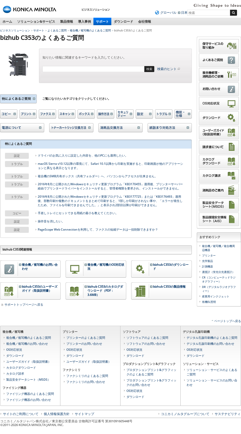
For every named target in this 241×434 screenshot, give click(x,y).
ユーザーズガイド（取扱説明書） (28, 361)
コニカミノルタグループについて (185, 414)
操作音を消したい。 (51, 221)
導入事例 (84, 21)
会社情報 (144, 21)
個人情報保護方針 (57, 414)
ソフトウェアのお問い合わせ (145, 344)
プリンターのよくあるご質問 (85, 338)
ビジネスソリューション (15, 30)
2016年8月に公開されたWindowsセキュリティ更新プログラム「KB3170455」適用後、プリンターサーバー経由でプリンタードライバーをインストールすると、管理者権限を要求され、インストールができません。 (110, 186)
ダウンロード (123, 21)
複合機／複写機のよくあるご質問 (90, 30)
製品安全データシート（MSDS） (28, 379)
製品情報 (66, 21)
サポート (102, 21)
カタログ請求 (15, 373)
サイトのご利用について (21, 414)
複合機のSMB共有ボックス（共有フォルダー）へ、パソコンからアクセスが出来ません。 (98, 176)
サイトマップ (84, 414)
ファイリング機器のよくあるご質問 (30, 394)
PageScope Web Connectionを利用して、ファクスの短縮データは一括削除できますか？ (98, 230)
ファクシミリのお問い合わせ (85, 382)
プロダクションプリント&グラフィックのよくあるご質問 (151, 372)
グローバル (168, 12)
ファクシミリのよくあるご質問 (87, 376)
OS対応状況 (14, 349)
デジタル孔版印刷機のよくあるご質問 (212, 338)
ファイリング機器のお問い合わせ (28, 400)
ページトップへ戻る (227, 321)
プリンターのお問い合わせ (84, 344)
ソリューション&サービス (36, 21)
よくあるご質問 (57, 30)
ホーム (7, 21)
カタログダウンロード (21, 367)
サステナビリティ (228, 414)
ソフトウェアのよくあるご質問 (147, 338)
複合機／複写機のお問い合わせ (27, 344)
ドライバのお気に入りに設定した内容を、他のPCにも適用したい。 (83, 156)
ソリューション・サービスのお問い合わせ (212, 382)
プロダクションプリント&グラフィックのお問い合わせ (151, 382)
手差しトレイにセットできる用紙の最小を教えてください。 (78, 213)
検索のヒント (169, 69)
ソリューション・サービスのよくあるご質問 (212, 372)
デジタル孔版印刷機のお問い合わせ (210, 344)
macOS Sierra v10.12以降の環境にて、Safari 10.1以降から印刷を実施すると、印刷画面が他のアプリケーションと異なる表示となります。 (110, 166)
